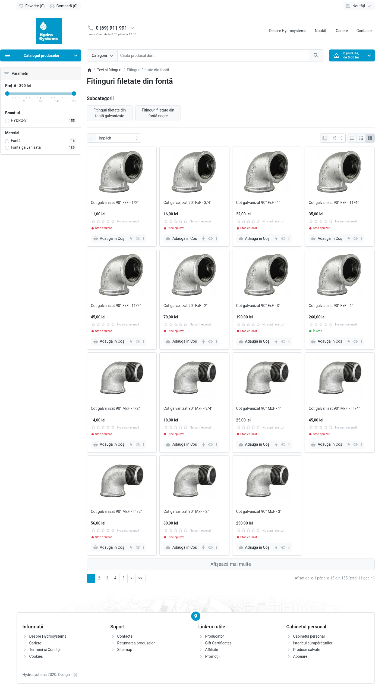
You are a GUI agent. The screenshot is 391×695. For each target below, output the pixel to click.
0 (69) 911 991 (111, 28)
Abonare (300, 656)
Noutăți (321, 31)
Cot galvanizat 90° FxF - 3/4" (187, 202)
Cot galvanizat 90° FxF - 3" (258, 305)
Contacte (364, 31)
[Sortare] (118, 138)
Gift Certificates (218, 643)
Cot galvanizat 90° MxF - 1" (259, 408)
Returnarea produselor (136, 643)
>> (140, 578)
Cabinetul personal (309, 636)
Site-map (124, 649)
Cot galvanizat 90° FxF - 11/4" (334, 202)
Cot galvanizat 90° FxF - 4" (331, 305)
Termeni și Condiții (45, 649)
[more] (143, 238)
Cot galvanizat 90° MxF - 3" (259, 511)
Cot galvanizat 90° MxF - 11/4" (334, 408)
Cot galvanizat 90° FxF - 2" (185, 305)
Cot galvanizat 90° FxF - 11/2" (116, 305)
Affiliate (211, 649)
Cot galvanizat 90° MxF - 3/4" (187, 408)
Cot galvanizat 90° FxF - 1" (258, 202)
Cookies (36, 656)
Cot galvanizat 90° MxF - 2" (186, 511)
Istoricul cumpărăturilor (313, 643)
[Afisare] (337, 138)
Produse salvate (306, 649)
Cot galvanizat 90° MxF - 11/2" (116, 511)
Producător (214, 636)
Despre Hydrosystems (287, 31)
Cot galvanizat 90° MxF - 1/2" (115, 408)
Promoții (212, 656)
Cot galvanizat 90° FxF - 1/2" (115, 202)
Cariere (342, 31)
